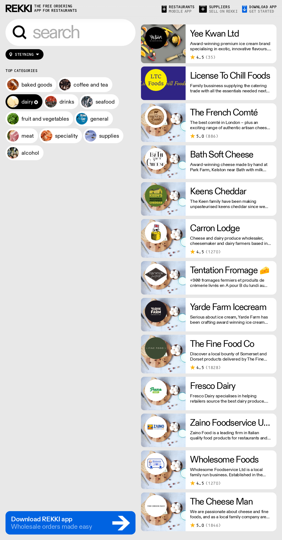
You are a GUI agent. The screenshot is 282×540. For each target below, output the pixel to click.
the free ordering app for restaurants (55, 8)
